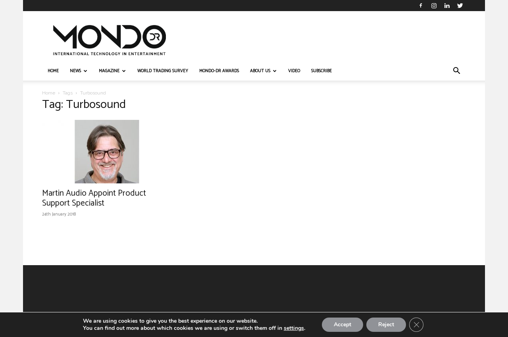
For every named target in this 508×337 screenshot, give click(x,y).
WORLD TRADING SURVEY (162, 71)
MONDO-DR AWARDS (219, 71)
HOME (53, 71)
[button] (456, 71)
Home (48, 93)
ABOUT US (263, 71)
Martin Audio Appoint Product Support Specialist (94, 198)
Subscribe (321, 71)
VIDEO (294, 71)
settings (294, 328)
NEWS (78, 71)
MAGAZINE (112, 71)
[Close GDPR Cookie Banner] (416, 325)
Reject (386, 324)
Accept (342, 324)
